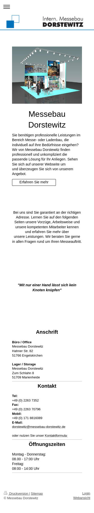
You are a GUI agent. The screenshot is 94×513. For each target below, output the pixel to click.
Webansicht (81, 498)
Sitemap (37, 493)
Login (86, 493)
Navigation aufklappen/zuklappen (47, 6)
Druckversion (16, 493)
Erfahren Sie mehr (34, 182)
